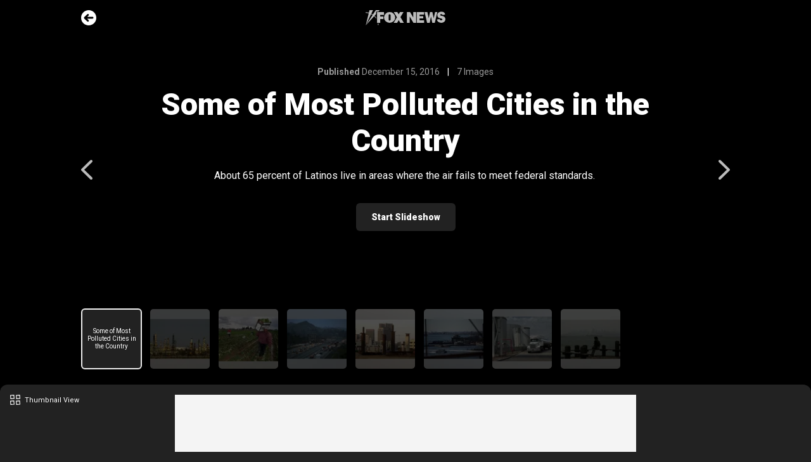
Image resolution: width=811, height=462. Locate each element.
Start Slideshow (405, 217)
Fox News (405, 17)
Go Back (88, 17)
